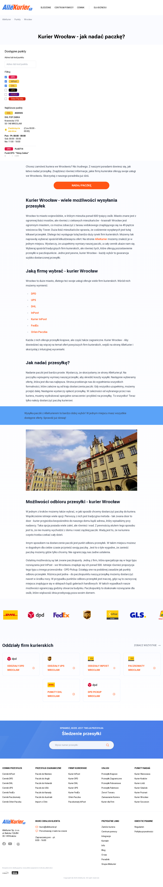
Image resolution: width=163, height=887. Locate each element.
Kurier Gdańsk (141, 788)
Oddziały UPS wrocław (61, 668)
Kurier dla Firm (108, 802)
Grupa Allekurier (109, 864)
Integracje (106, 836)
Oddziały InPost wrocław (101, 668)
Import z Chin (41, 802)
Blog (103, 850)
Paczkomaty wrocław (142, 668)
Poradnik (105, 859)
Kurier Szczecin (142, 802)
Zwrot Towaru (108, 792)
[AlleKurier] (17, 7)
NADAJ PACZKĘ (81, 185)
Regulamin (139, 827)
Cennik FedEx (8, 792)
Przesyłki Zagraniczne (112, 778)
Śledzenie (46, 7)
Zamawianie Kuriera (111, 797)
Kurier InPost (74, 774)
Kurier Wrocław (141, 797)
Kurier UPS (73, 788)
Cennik (80, 7)
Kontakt (105, 841)
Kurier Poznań (141, 792)
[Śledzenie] (107, 745)
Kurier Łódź (140, 783)
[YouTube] (10, 844)
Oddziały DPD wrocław (21, 668)
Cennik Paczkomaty (11, 797)
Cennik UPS (7, 788)
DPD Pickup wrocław (101, 694)
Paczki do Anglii (42, 778)
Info (103, 845)
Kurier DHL (73, 783)
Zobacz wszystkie (147, 645)
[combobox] (20, 64)
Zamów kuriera (108, 827)
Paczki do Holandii (43, 783)
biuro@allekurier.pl (46, 826)
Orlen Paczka (74, 797)
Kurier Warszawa (142, 774)
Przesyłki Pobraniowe (111, 783)
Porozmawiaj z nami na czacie (51, 831)
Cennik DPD (7, 778)
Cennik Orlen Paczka (11, 802)
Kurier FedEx (74, 792)
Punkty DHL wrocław (61, 694)
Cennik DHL (7, 783)
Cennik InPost (8, 774)
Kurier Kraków (141, 778)
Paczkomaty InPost (77, 802)
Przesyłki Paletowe (110, 788)
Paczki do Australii (43, 797)
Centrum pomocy (64, 7)
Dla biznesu (100, 7)
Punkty (18, 19)
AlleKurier (6, 19)
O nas (104, 855)
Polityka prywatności (144, 831)
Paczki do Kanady (43, 792)
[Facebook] (4, 844)
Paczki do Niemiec (43, 774)
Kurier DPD (73, 778)
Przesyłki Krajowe (109, 774)
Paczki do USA (42, 788)
